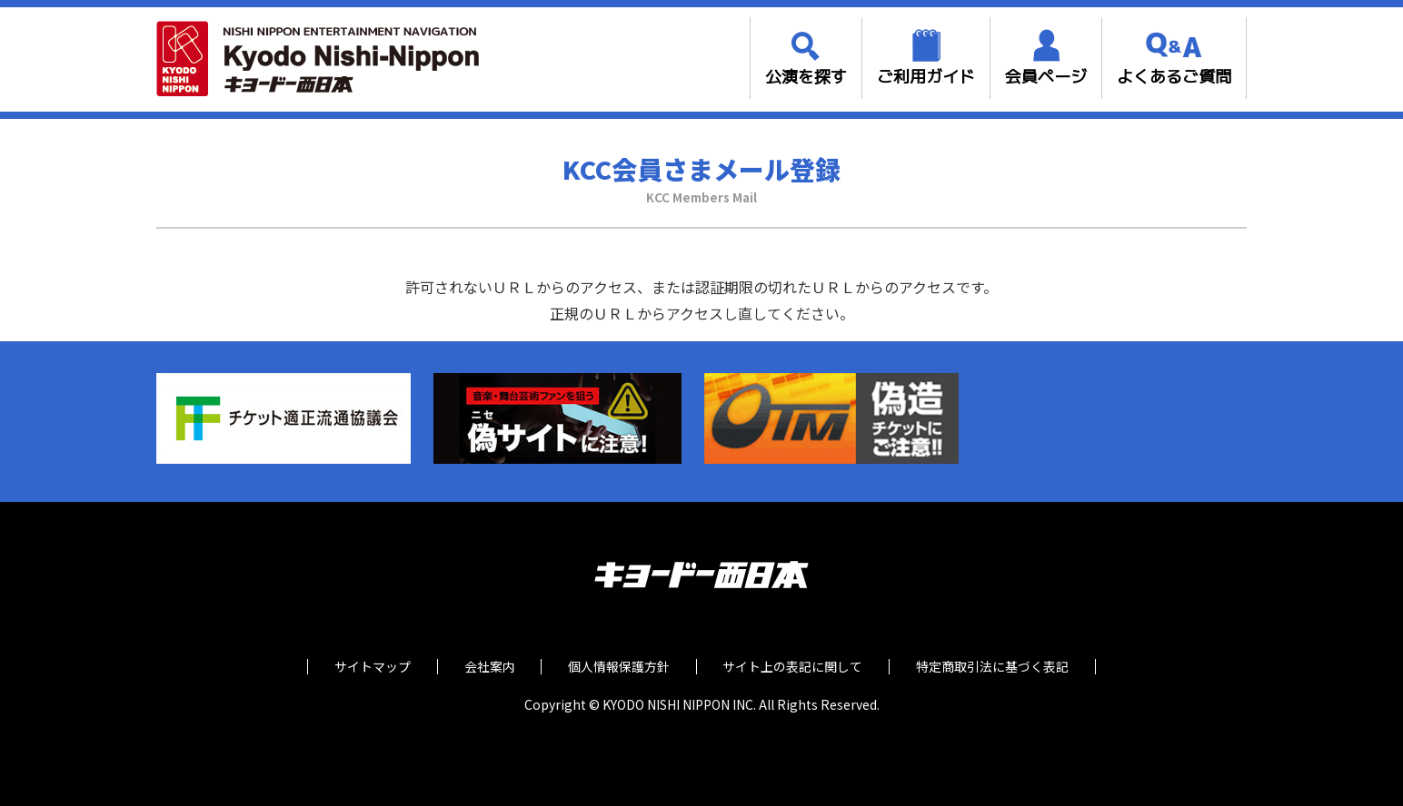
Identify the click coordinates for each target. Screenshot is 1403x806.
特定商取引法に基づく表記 (998, 666)
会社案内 (486, 666)
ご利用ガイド (926, 76)
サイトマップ (366, 666)
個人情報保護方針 (619, 666)
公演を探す (806, 76)
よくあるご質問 (1174, 76)
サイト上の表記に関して (796, 666)
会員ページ (1046, 76)
